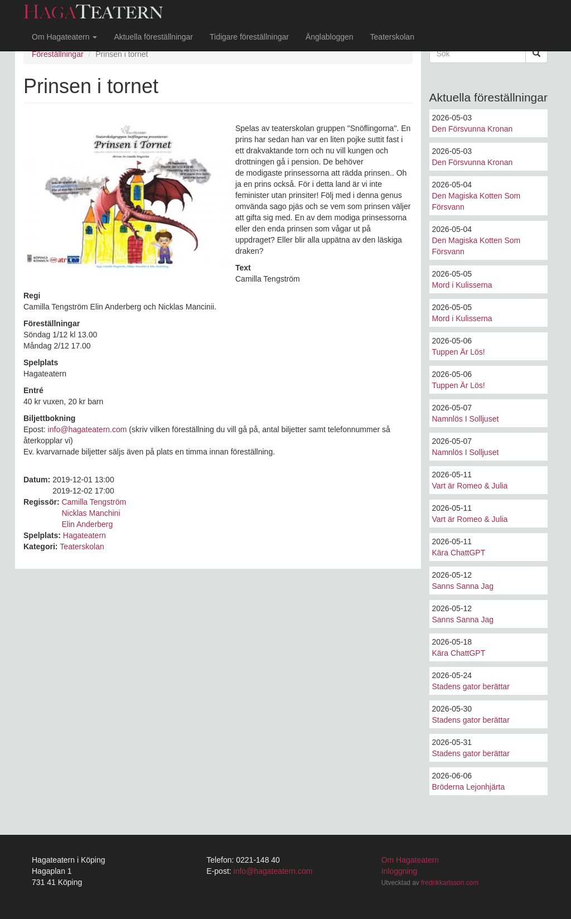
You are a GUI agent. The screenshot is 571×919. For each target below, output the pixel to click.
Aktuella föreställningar (153, 36)
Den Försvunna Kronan (472, 128)
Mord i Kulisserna (462, 284)
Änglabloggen (330, 36)
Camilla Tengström (93, 501)
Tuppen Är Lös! (458, 351)
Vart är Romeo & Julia (470, 485)
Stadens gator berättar (471, 686)
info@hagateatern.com (87, 429)
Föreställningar (58, 54)
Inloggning (399, 871)
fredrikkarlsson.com (449, 883)
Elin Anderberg (87, 524)
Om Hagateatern (64, 36)
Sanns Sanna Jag (463, 586)
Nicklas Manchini (90, 513)
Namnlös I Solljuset (465, 418)
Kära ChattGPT (459, 552)
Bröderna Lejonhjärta (468, 786)
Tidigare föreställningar (249, 36)
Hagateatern (84, 535)
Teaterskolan (392, 36)
